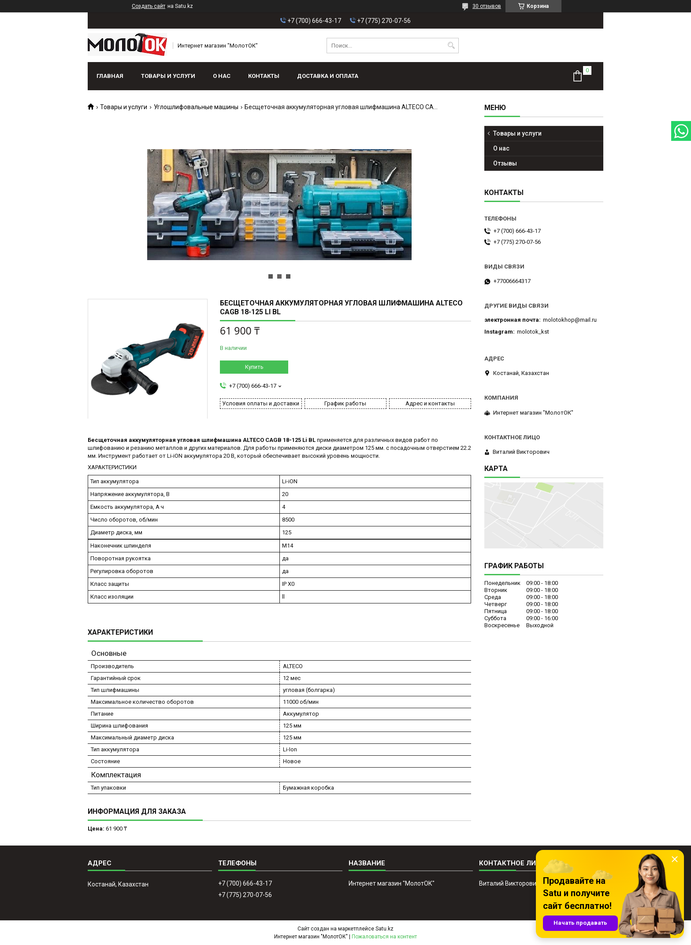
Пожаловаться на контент (384, 937)
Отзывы (505, 163)
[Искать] (451, 45)
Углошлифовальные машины (196, 106)
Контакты (263, 76)
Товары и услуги (168, 76)
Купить (254, 367)
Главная (110, 76)
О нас (221, 76)
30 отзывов (486, 6)
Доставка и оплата (327, 76)
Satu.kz (384, 929)
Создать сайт (148, 6)
